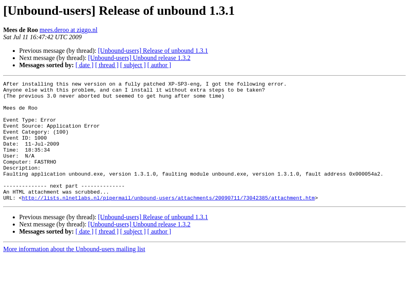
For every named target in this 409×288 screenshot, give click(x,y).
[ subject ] (133, 65)
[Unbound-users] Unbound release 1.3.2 (139, 57)
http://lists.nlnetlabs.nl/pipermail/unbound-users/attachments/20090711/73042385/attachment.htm (168, 221)
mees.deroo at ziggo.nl (68, 29)
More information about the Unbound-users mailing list (74, 273)
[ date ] (84, 65)
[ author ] (159, 65)
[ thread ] (107, 65)
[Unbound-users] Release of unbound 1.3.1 (153, 50)
